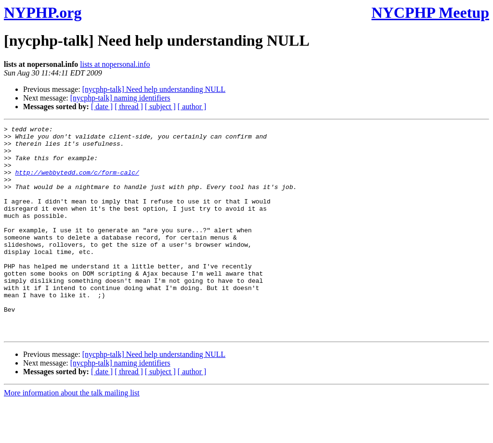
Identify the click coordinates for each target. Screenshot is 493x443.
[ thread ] (129, 106)
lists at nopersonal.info (115, 64)
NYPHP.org (42, 12)
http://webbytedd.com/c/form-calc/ (77, 182)
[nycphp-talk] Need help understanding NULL (154, 89)
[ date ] (102, 106)
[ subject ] (160, 106)
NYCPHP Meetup (430, 12)
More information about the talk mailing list (72, 434)
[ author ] (192, 106)
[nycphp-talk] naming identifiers (120, 98)
